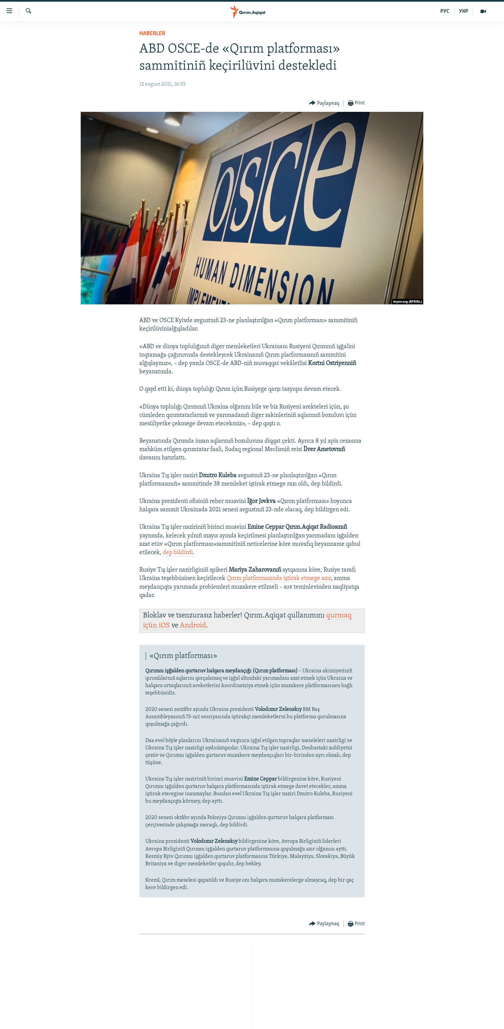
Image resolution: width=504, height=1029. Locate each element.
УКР (463, 11)
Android (193, 625)
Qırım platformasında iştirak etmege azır (279, 578)
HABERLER (152, 33)
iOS (164, 625)
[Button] (324, 103)
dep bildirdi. (179, 552)
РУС (444, 11)
